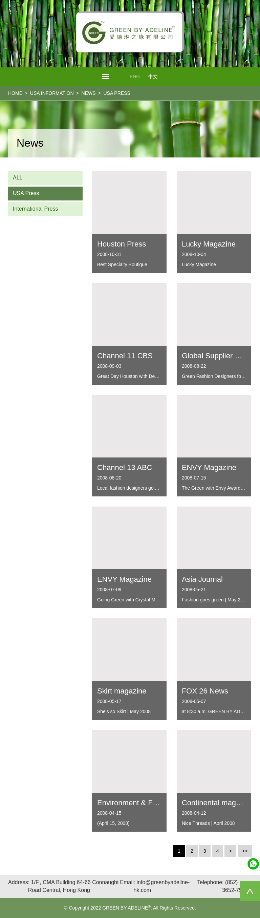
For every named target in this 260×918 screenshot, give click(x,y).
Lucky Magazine (209, 244)
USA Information (52, 93)
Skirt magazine (122, 691)
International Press (35, 209)
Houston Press (121, 244)
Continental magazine (218, 802)
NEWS (89, 93)
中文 (153, 76)
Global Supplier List (214, 355)
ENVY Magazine (209, 467)
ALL (17, 177)
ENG (135, 76)
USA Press (26, 193)
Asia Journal (202, 579)
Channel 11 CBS (125, 355)
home (15, 93)
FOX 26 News (205, 691)
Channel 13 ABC (124, 467)
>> (244, 851)
